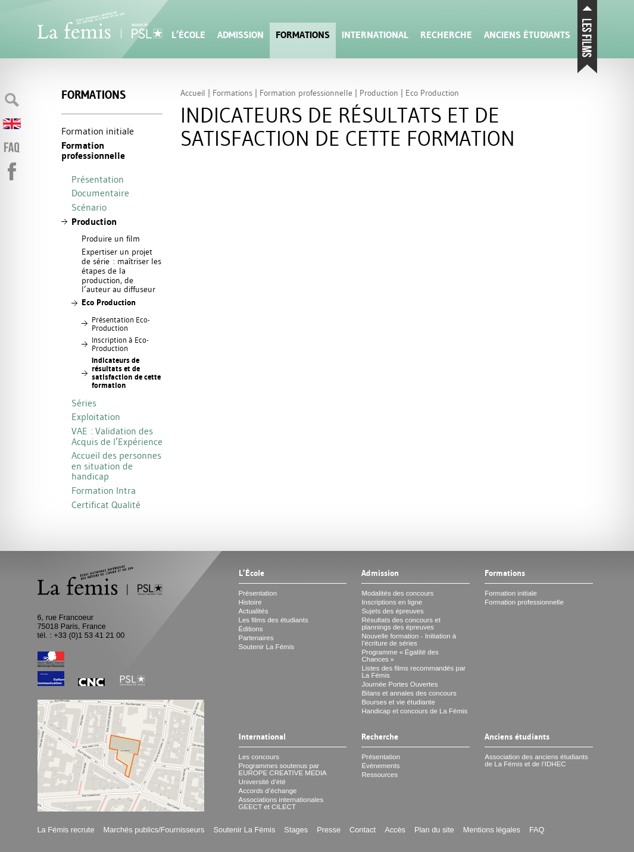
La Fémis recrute (66, 829)
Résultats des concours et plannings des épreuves (401, 623)
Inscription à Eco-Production (120, 344)
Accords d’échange (268, 790)
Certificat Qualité (105, 504)
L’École (188, 35)
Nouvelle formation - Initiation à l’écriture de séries (408, 639)
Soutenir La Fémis (266, 646)
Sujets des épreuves (392, 611)
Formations (303, 35)
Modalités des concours (397, 593)
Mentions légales (491, 829)
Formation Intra (103, 490)
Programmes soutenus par (283, 769)
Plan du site (434, 829)
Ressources (379, 774)
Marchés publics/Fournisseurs (154, 829)
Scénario (89, 207)
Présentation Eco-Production (121, 324)
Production (94, 221)
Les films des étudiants (273, 620)
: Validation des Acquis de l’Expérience (117, 436)
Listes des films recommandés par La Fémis (413, 672)
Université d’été (262, 781)
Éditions (251, 628)
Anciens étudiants (527, 35)
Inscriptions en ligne (391, 602)
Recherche (446, 35)
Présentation (97, 179)
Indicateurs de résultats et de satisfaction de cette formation (126, 373)
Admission (240, 35)
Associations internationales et (281, 803)
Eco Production (109, 302)
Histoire (250, 602)
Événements (380, 765)
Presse (329, 829)
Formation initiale (97, 131)
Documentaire (100, 193)
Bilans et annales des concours (408, 693)
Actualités (253, 611)
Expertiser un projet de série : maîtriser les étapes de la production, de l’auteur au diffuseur (121, 270)
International (375, 35)
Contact (362, 829)
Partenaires (256, 637)
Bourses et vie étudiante (398, 702)
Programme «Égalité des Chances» (399, 656)
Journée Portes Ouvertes (399, 684)
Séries (83, 403)
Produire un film (111, 238)
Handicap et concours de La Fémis (414, 711)
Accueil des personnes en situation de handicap (116, 465)
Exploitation (95, 416)
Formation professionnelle (93, 150)
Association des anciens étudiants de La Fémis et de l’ (536, 760)
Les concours (259, 756)
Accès (395, 829)
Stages (296, 829)
